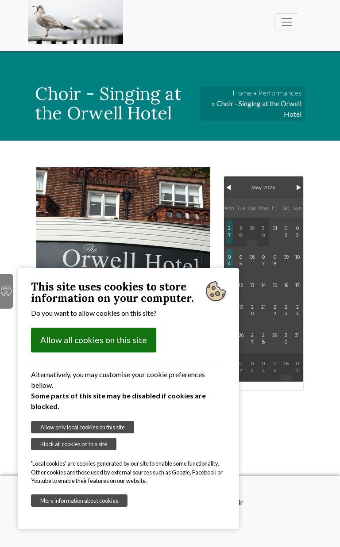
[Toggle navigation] (286, 22)
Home (242, 92)
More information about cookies (79, 500)
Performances (279, 92)
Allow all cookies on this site (93, 340)
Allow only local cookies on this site (82, 427)
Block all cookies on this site (73, 444)
